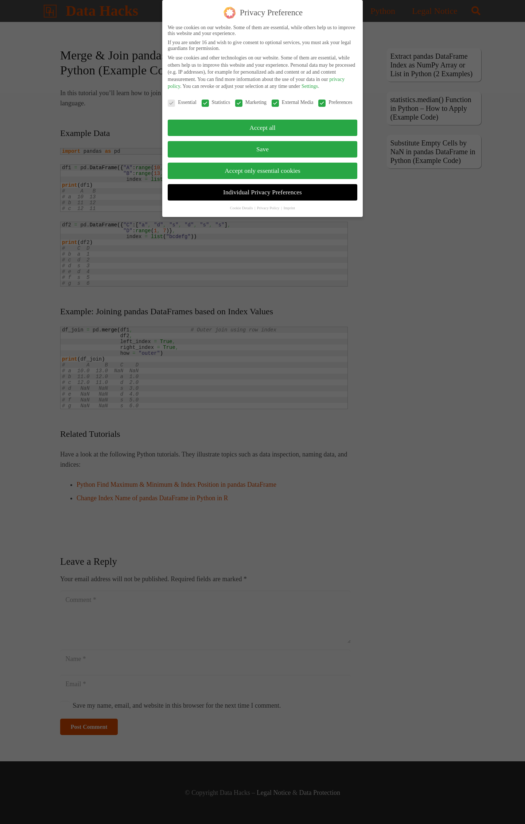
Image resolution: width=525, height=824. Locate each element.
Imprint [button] (289, 205)
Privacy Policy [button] (268, 205)
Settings (310, 84)
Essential (182, 100)
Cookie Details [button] (242, 205)
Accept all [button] (262, 125)
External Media (293, 100)
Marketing (251, 100)
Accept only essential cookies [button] (262, 168)
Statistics (216, 100)
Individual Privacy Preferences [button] (262, 189)
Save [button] (262, 147)
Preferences (335, 100)
